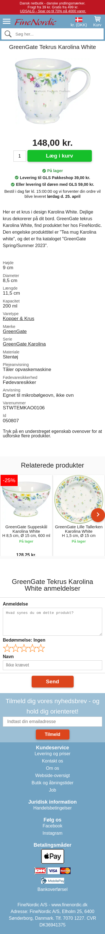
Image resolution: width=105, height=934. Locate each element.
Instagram (52, 833)
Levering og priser (52, 753)
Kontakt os (52, 761)
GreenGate (15, 331)
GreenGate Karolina (24, 344)
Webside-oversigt (52, 775)
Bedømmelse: (24, 640)
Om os (52, 768)
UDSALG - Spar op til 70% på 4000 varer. (53, 11)
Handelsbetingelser (52, 808)
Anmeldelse (15, 604)
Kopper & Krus (18, 318)
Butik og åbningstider (52, 782)
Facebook (52, 825)
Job (52, 790)
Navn (8, 656)
